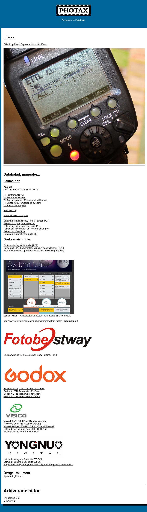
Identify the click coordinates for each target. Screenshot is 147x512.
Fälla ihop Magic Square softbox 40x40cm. (25, 44)
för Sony (35, 396)
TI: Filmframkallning (13, 195)
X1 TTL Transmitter (21, 393)
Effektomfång (10, 210)
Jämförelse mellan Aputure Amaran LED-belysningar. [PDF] (34, 250)
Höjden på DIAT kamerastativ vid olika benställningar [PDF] (34, 248)
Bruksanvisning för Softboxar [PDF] (21, 431)
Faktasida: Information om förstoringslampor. (26, 228)
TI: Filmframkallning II (14, 197)
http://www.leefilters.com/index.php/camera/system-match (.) (41, 321)
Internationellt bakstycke (16, 215)
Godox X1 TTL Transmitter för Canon (22, 391)
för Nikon (35, 393)
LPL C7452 (9, 500)
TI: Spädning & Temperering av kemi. (22, 203)
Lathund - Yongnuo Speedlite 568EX (22, 462)
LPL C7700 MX (11, 498)
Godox (7, 393)
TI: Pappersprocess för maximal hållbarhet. (25, 200)
